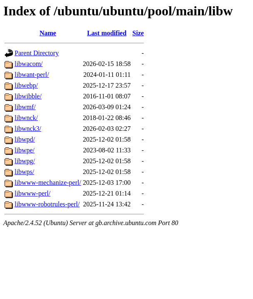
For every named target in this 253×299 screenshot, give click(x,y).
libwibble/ (28, 96)
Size (138, 33)
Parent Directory (37, 52)
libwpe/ (25, 150)
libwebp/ (26, 85)
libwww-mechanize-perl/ (48, 182)
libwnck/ (26, 117)
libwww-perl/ (32, 193)
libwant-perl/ (32, 74)
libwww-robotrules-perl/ (47, 204)
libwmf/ (25, 106)
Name (48, 33)
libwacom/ (29, 63)
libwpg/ (25, 160)
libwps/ (24, 171)
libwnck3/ (28, 128)
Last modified (106, 33)
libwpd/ (25, 139)
